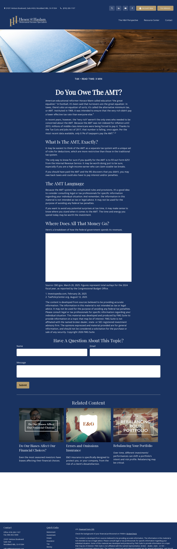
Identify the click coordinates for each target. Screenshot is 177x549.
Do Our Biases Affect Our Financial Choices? (37, 442)
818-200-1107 (14, 526)
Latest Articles (52, 547)
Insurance (50, 535)
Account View (146, 2)
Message (21, 356)
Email (93, 340)
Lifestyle (50, 544)
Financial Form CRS (86, 523)
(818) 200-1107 (67, 2)
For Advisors (165, 2)
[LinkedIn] (118, 2)
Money (49, 541)
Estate (49, 532)
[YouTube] (125, 2)
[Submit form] (23, 379)
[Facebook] (132, 2)
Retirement (51, 526)
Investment (51, 529)
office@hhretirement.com (14, 543)
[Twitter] (112, 2)
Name (20, 340)
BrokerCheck (131, 528)
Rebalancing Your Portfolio (132, 440)
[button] (128, 14)
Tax (48, 538)
